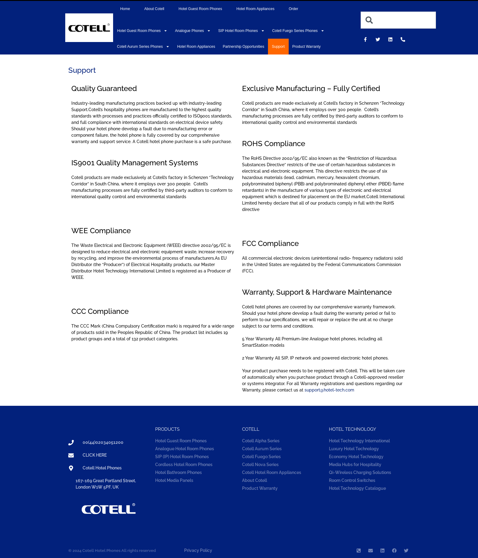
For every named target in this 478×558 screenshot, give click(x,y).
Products (167, 429)
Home (125, 9)
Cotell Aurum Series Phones (143, 46)
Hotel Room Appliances (255, 9)
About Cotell (154, 9)
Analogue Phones (193, 31)
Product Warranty (306, 46)
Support (278, 46)
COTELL (250, 429)
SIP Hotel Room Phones (241, 31)
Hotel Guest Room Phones (200, 9)
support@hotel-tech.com (329, 390)
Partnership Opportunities (243, 46)
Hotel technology (352, 429)
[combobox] (398, 20)
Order (293, 9)
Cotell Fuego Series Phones (298, 31)
